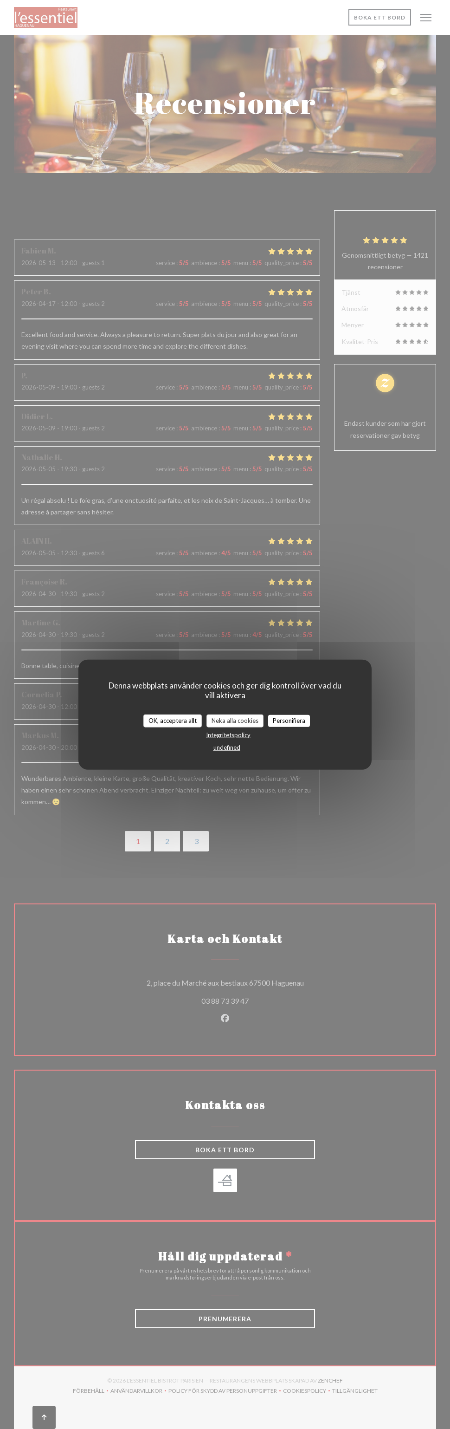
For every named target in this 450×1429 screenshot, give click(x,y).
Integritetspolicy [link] (228, 734)
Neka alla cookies (235, 720)
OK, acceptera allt (172, 720)
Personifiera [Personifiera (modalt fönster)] (289, 720)
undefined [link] (226, 747)
